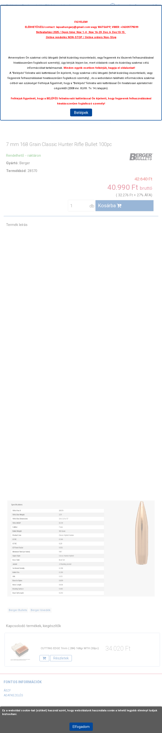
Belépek (81, 112)
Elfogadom (81, 727)
